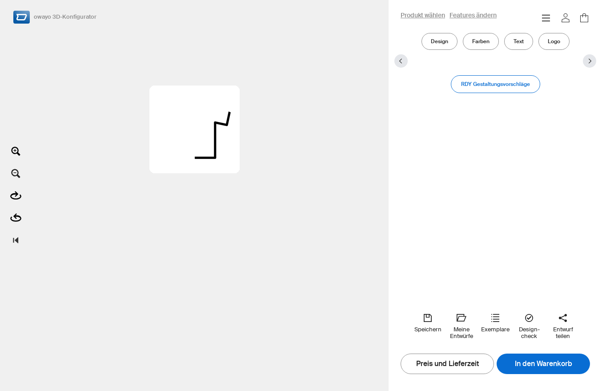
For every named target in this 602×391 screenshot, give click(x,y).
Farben (481, 41)
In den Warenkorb (543, 363)
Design (439, 41)
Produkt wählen (423, 15)
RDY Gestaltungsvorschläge (495, 84)
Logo (554, 41)
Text (519, 41)
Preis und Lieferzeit (447, 363)
